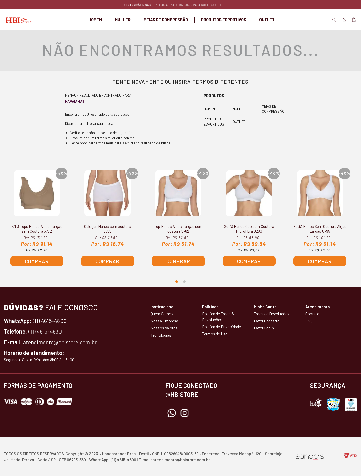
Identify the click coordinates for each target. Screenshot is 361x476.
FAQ (308, 320)
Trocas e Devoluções (271, 313)
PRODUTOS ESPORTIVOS (223, 19)
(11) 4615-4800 (50, 320)
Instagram (184, 413)
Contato (312, 313)
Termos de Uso (215, 333)
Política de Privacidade (221, 326)
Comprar (36, 261)
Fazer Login (264, 327)
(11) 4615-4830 (45, 331)
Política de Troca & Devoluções (218, 316)
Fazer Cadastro (267, 320)
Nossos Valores (164, 327)
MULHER (123, 19)
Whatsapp (171, 413)
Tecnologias (161, 334)
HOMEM (95, 19)
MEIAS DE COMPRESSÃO (166, 19)
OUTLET (267, 19)
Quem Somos (162, 313)
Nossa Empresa (164, 320)
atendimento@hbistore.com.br (60, 342)
